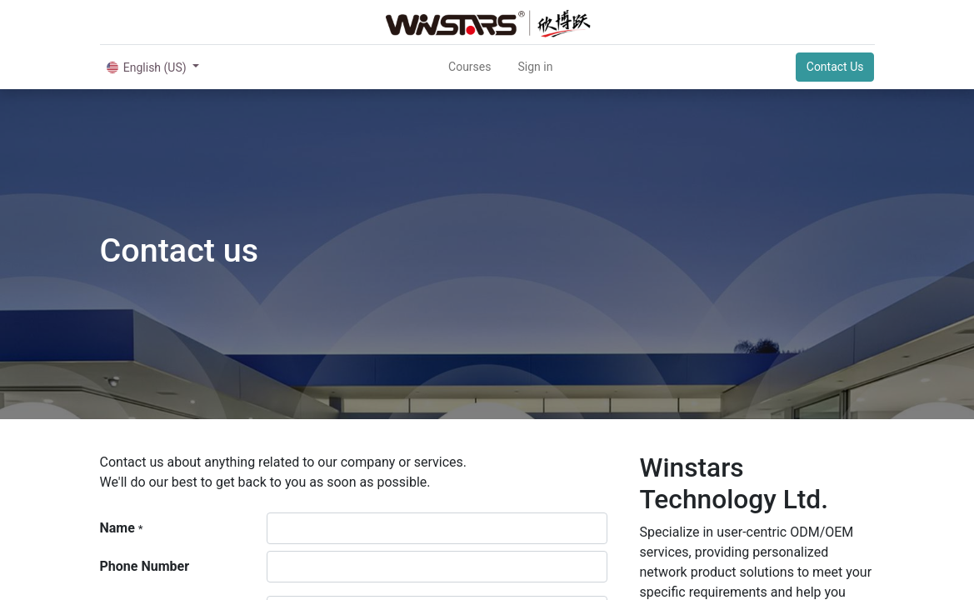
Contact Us (835, 66)
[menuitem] (469, 67)
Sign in (534, 66)
